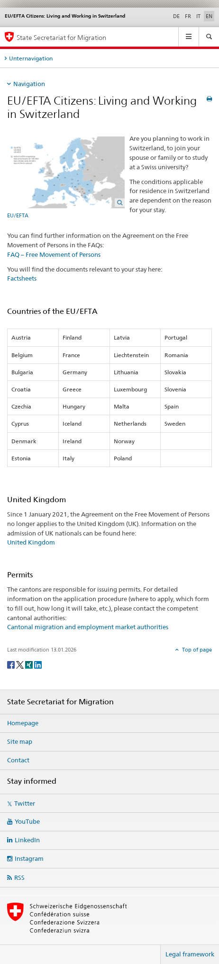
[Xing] (29, 664)
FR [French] (188, 16)
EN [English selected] (209, 16)
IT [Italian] (198, 16)
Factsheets (21, 278)
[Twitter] (20, 664)
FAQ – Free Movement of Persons (53, 254)
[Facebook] (11, 664)
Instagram (29, 858)
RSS (19, 877)
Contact (18, 760)
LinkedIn (27, 840)
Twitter (24, 803)
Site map (19, 741)
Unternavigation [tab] (31, 58)
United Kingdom (31, 542)
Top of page (196, 649)
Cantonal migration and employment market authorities (87, 627)
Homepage (22, 723)
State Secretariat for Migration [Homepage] (61, 37)
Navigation (29, 84)
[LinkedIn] (38, 664)
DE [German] (176, 16)
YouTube (27, 821)
